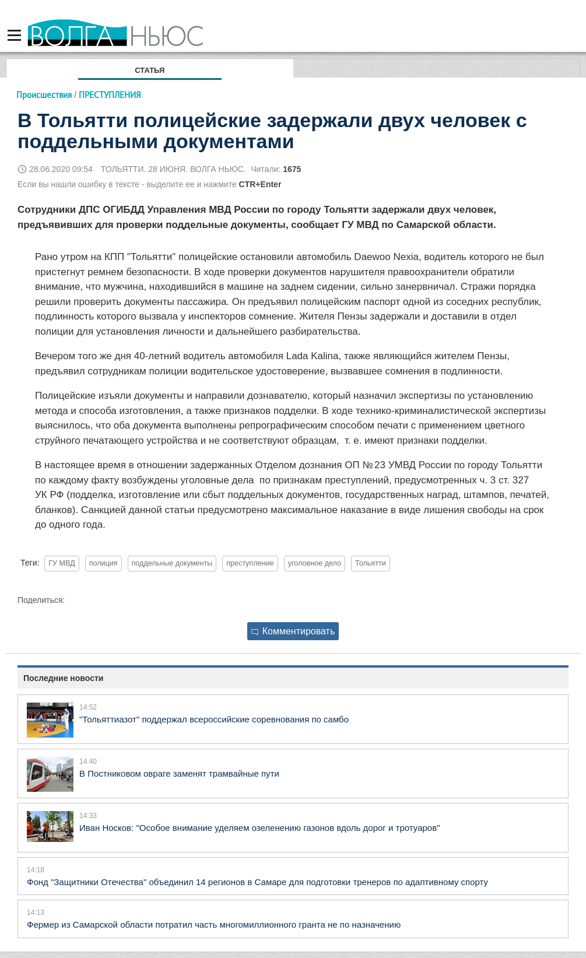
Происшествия (44, 94)
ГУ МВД (61, 563)
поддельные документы (172, 563)
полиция (103, 563)
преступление (250, 563)
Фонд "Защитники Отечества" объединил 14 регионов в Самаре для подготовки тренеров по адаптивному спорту (257, 882)
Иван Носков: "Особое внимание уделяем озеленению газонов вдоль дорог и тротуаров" (259, 828)
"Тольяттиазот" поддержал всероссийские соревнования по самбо (214, 719)
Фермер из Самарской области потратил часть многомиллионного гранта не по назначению (214, 924)
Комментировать (293, 631)
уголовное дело (314, 563)
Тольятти (370, 563)
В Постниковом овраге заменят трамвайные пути (179, 773)
